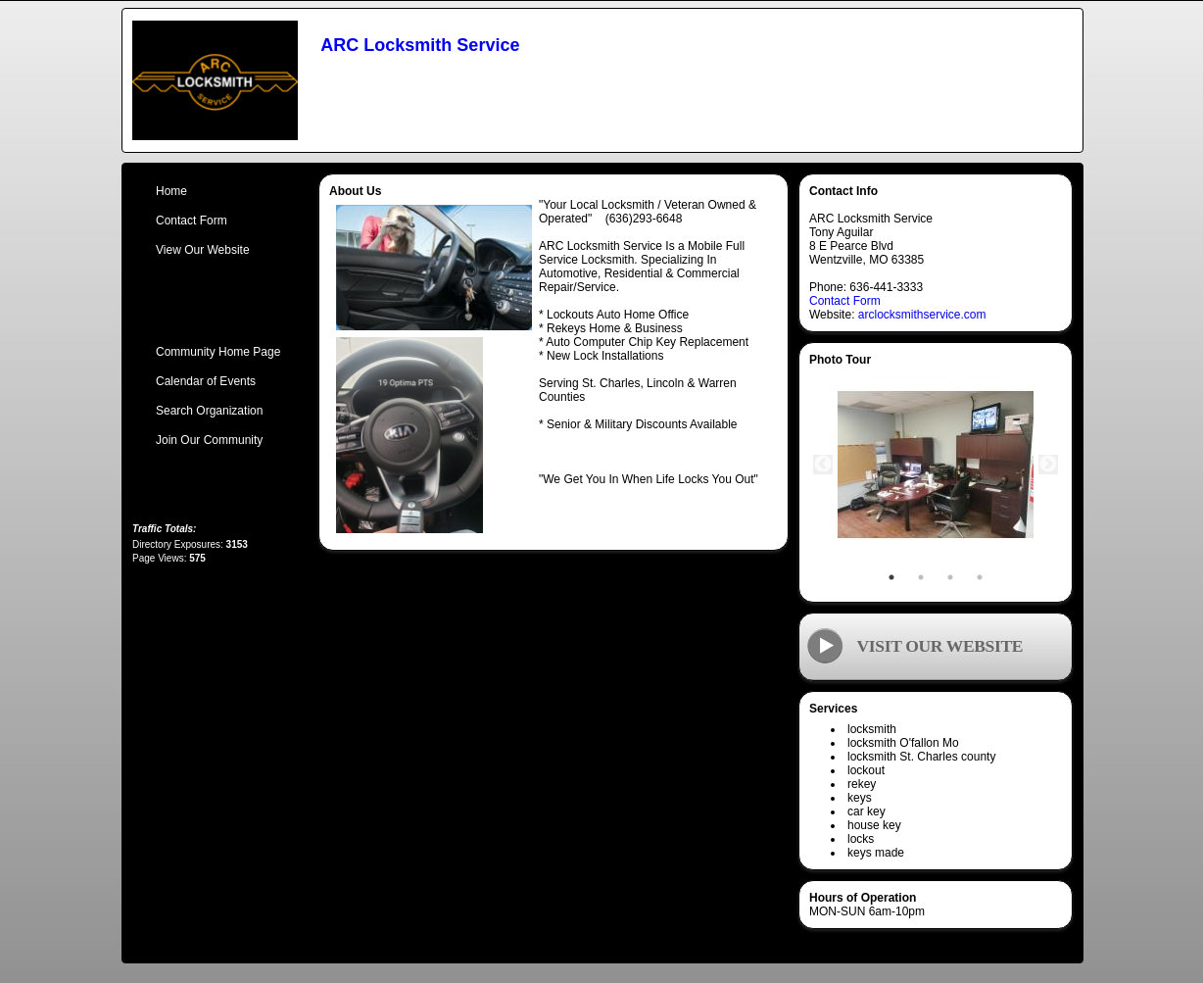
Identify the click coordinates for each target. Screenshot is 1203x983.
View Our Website (203, 250)
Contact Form (845, 301)
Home (171, 191)
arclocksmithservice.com (922, 314)
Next (1048, 464)
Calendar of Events (206, 381)
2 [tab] (921, 577)
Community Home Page (218, 352)
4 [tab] (979, 577)
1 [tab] (891, 577)
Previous (823, 464)
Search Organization (209, 411)
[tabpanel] (936, 465)
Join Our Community (209, 440)
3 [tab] (950, 577)
